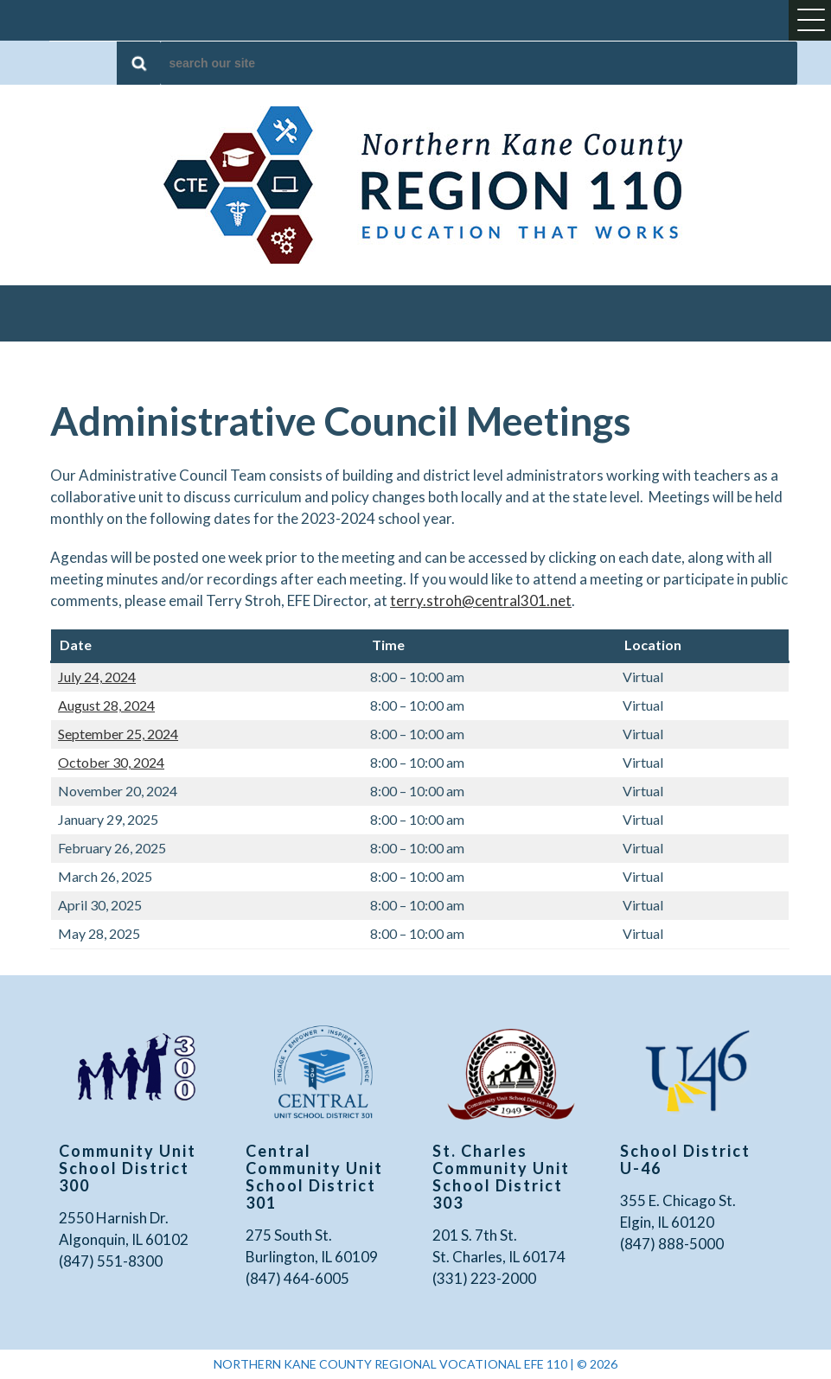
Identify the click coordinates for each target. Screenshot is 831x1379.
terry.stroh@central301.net (481, 600)
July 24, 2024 (97, 676)
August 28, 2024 (106, 705)
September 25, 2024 (118, 733)
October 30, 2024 (111, 762)
